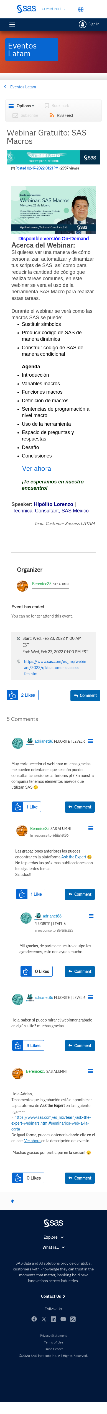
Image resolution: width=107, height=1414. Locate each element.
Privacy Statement (53, 1335)
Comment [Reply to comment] (82, 807)
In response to (49, 835)
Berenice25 (42, 583)
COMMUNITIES (53, 9)
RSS (73, 1319)
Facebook (34, 1319)
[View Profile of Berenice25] (40, 828)
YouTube (63, 1319)
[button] (53, 210)
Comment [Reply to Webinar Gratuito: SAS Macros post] (88, 695)
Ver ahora (36, 468)
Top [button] (12, 1201)
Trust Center (53, 1349)
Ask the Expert (73, 856)
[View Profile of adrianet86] (44, 741)
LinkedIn (53, 1319)
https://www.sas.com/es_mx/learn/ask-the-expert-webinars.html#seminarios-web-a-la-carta (51, 1123)
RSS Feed (65, 115)
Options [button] (24, 105)
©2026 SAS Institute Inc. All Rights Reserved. (53, 1356)
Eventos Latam (23, 86)
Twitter (44, 1319)
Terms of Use (53, 1342)
